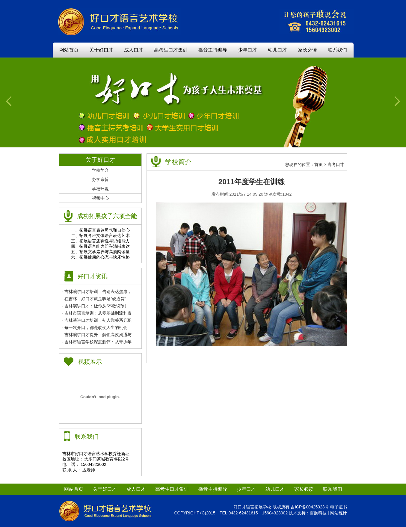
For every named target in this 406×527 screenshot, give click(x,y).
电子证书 (338, 507)
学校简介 (100, 170)
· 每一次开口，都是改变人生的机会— (97, 327)
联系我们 (337, 49)
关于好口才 (101, 49)
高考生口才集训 (171, 49)
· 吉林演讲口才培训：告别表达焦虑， (97, 291)
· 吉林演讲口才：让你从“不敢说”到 (94, 305)
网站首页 (69, 49)
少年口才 (247, 49)
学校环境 (100, 188)
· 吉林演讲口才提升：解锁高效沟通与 (97, 334)
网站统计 (338, 513)
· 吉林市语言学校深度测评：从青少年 (97, 341)
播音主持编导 (212, 49)
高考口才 (335, 164)
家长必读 (307, 49)
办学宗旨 (100, 179)
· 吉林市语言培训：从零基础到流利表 (97, 313)
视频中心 (100, 198)
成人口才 (133, 49)
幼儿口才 (277, 49)
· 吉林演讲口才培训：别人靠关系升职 (97, 320)
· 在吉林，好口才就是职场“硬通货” (94, 298)
